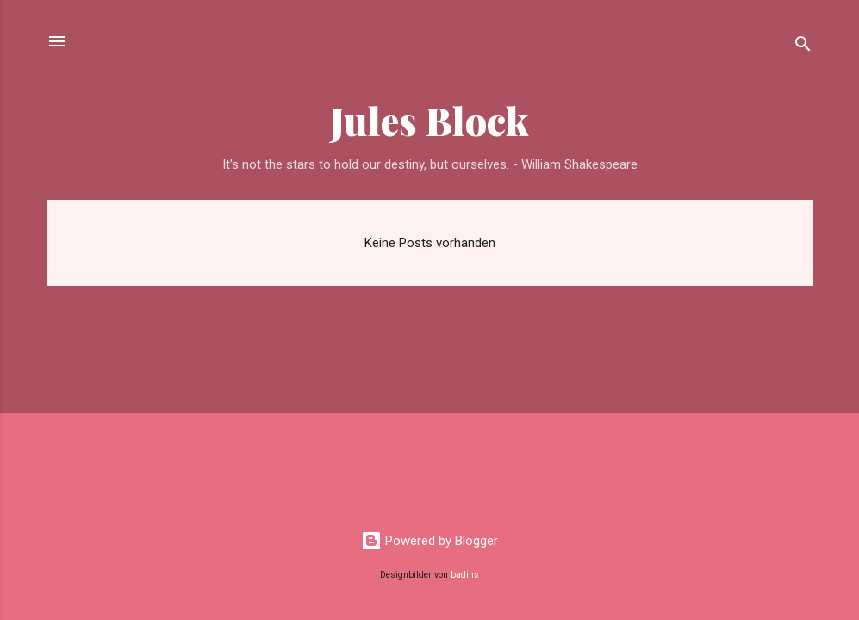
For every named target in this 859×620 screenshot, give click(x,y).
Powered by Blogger (429, 541)
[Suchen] (803, 47)
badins (465, 574)
